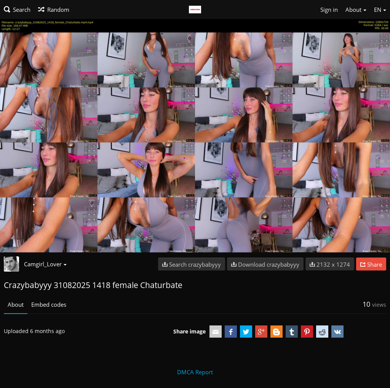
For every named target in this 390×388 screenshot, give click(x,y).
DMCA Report (195, 372)
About (16, 304)
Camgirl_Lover (45, 264)
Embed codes (48, 304)
